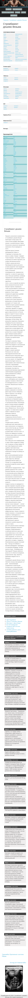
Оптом (23, 12)
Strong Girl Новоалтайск (18, 962)
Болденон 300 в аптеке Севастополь (13, 627)
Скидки (17, 12)
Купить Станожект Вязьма (14, 621)
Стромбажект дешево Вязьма (18, 20)
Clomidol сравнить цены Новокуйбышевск (13, 630)
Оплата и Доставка (8, 12)
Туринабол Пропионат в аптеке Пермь (13, 955)
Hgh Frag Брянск (11, 620)
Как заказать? (17, 9)
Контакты (14, 15)
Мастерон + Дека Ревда (13, 623)
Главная (8, 9)
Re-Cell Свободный (11, 625)
